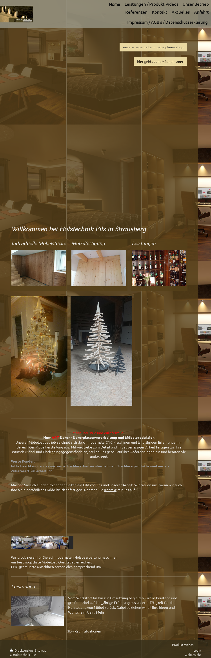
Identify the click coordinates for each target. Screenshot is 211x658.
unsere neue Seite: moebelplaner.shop (153, 47)
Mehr (100, 612)
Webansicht (193, 654)
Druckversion (21, 650)
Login (197, 650)
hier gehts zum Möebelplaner (160, 61)
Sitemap (40, 650)
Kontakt (110, 489)
